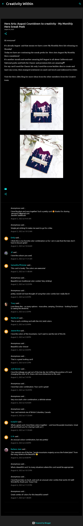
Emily (13, 238)
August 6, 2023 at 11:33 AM (21, 415)
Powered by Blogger (41, 523)
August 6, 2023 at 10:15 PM (21, 470)
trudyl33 (14, 422)
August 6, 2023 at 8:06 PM (21, 458)
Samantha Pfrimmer (18, 265)
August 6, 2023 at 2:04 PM (21, 443)
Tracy (13, 303)
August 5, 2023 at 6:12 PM (21, 363)
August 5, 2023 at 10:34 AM (21, 246)
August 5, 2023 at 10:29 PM (21, 390)
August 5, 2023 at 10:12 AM (21, 231)
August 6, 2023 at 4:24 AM (21, 403)
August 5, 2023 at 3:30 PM (21, 337)
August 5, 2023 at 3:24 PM (21, 324)
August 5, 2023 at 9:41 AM (21, 219)
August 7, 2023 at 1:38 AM (21, 498)
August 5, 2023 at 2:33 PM (21, 312)
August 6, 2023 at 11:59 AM (21, 430)
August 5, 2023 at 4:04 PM (21, 350)
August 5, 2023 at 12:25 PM (21, 284)
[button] (5, 33)
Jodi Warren (15, 369)
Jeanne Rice (15, 331)
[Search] (36, 3)
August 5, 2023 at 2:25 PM (21, 297)
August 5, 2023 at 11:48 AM (21, 271)
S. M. (12, 436)
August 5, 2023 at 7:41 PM (21, 377)
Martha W (15, 318)
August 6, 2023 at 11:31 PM (21, 485)
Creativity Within (19, 4)
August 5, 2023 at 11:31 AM (21, 259)
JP (12, 252)
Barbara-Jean (16, 449)
